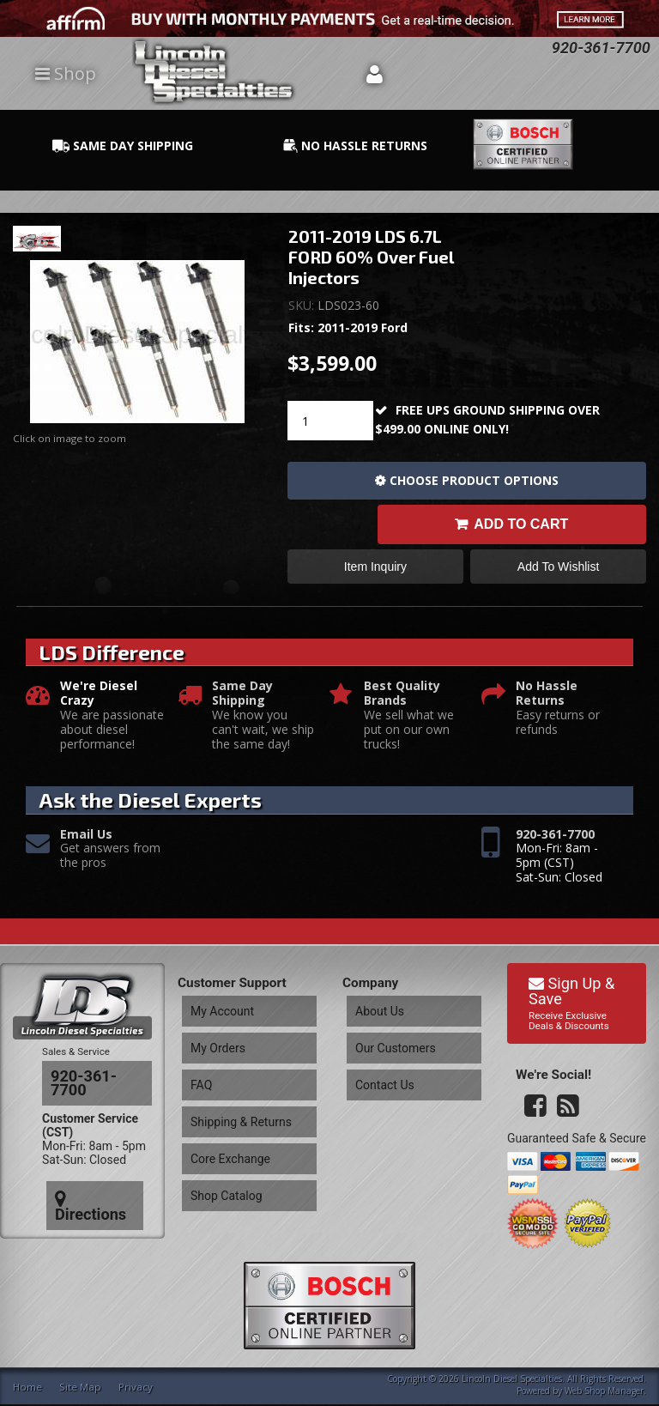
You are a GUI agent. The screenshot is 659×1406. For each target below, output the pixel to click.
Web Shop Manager (604, 1392)
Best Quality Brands (402, 704)
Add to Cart (521, 527)
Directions (91, 1170)
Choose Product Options (474, 480)
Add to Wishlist (558, 573)
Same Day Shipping (242, 704)
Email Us (86, 845)
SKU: (302, 305)
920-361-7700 (555, 845)
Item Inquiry (375, 573)
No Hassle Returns (546, 704)
